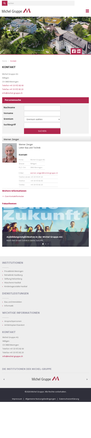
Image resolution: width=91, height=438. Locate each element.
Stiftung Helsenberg (13, 278)
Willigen (5, 341)
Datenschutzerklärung (69, 398)
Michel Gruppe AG (10, 337)
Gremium (8, 118)
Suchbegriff (10, 124)
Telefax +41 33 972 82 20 (12, 89)
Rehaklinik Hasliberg (13, 275)
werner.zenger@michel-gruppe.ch (44, 173)
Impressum (17, 398)
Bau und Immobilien (13, 302)
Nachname (9, 107)
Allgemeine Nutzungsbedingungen (40, 398)
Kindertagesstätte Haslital (15, 286)
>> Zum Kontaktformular (13, 196)
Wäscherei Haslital (12, 282)
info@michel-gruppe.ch (12, 93)
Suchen (42, 131)
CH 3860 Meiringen (10, 345)
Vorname (8, 113)
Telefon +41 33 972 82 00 (12, 85)
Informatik (8, 305)
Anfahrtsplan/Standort (14, 325)
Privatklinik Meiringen (13, 271)
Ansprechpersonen (13, 321)
